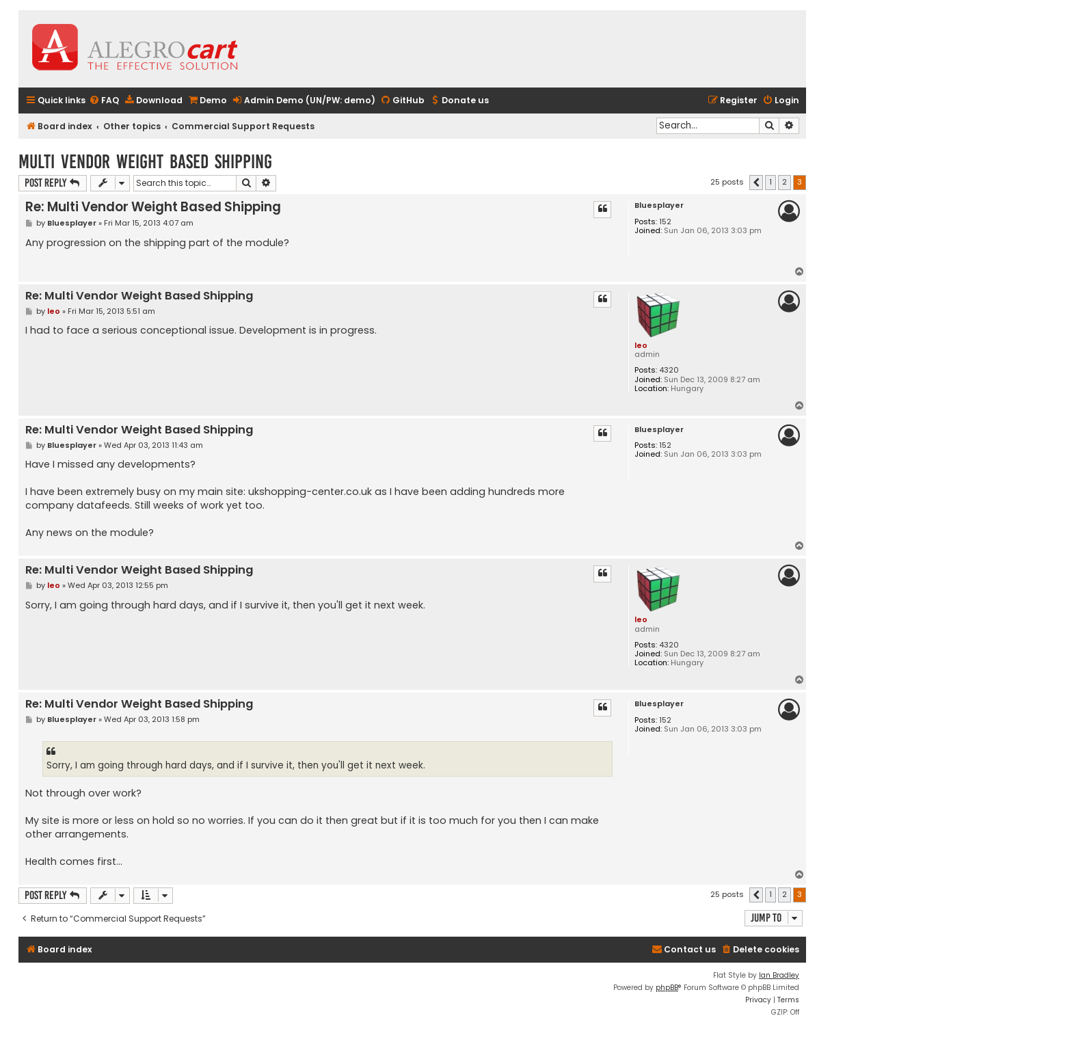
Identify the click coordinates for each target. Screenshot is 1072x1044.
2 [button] (784, 181)
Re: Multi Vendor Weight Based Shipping (153, 207)
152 (665, 221)
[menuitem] (104, 101)
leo (640, 345)
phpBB (667, 987)
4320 (669, 370)
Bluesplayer (659, 205)
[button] (756, 182)
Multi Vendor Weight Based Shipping (145, 161)
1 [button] (770, 181)
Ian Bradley (779, 975)
